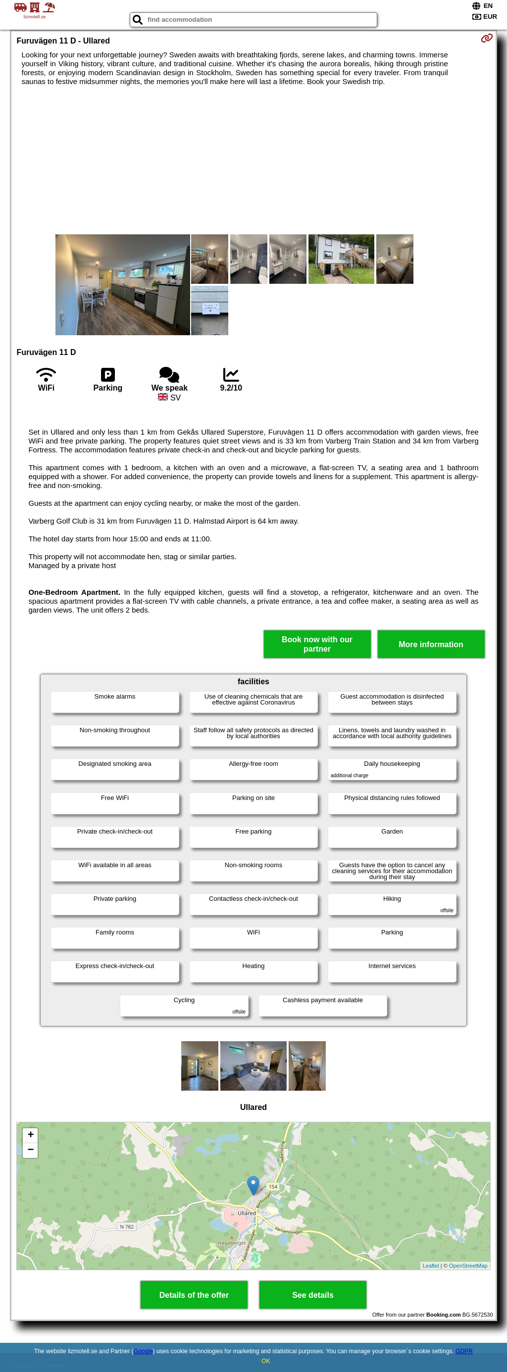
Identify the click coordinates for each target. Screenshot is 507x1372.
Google (143, 1351)
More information (431, 644)
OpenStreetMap (468, 1266)
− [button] (30, 1150)
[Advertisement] (254, 160)
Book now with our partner (317, 644)
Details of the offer (194, 1295)
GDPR (464, 1351)
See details (313, 1295)
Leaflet (431, 1266)
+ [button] (30, 1135)
